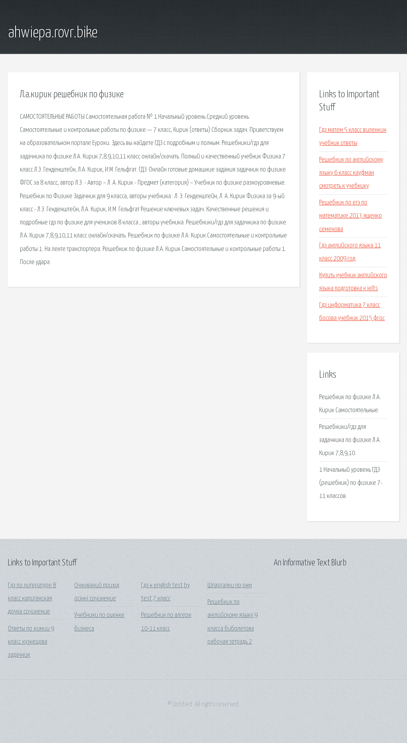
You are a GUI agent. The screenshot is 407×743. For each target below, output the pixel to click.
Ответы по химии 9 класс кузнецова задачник (31, 642)
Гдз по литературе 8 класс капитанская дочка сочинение (32, 599)
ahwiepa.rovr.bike (52, 33)
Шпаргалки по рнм (229, 585)
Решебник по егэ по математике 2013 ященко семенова (350, 216)
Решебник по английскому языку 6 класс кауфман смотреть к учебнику (351, 173)
